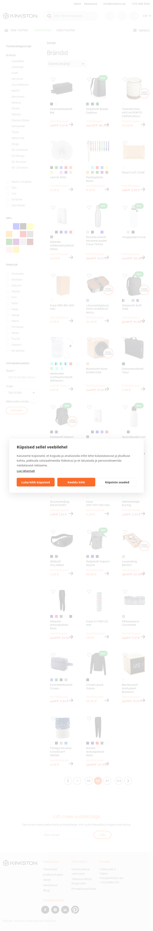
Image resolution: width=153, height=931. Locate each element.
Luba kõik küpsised (35, 482)
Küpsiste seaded (117, 482)
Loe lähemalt (26, 471)
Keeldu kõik (76, 482)
